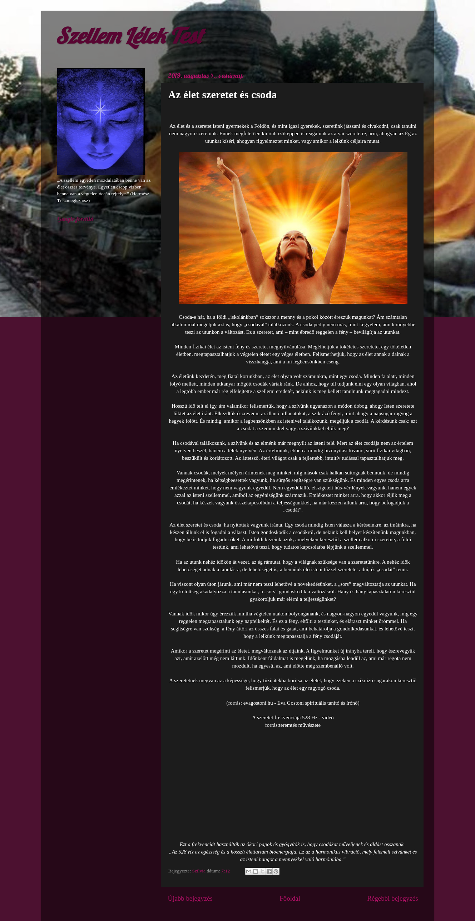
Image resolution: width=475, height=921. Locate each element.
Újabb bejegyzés (190, 898)
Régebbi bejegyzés (392, 898)
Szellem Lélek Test (128, 35)
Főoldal (289, 898)
